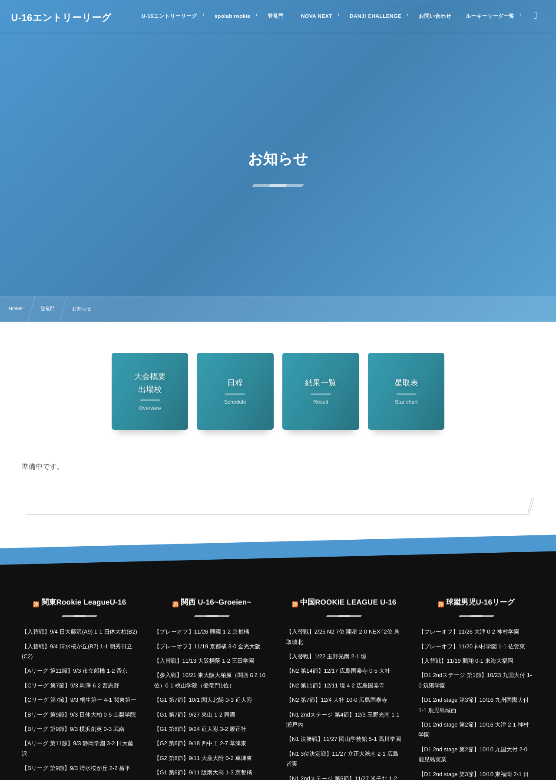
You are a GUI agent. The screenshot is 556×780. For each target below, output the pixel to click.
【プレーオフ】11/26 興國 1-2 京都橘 (201, 631)
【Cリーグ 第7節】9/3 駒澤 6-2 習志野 (70, 685)
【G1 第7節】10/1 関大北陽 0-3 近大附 (203, 700)
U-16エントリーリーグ (61, 18)
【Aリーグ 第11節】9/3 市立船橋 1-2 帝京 (75, 670)
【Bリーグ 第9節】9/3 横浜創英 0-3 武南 (73, 729)
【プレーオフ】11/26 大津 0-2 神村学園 (468, 631)
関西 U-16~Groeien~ (216, 597)
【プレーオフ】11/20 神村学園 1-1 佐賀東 (471, 646)
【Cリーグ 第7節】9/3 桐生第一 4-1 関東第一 (79, 700)
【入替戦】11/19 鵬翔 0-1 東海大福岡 (465, 660)
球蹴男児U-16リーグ (480, 597)
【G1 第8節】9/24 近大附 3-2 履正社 (200, 729)
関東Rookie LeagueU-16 (83, 597)
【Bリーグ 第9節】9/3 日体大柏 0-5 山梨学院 (79, 714)
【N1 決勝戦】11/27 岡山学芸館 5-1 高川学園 (343, 739)
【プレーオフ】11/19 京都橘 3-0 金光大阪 (207, 646)
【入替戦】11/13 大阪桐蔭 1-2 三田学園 (204, 660)
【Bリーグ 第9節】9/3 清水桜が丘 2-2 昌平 (76, 768)
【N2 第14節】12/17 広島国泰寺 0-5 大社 (338, 670)
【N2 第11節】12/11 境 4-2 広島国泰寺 (335, 685)
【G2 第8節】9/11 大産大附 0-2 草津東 (203, 758)
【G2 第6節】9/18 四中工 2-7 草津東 (200, 743)
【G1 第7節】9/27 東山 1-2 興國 (194, 714)
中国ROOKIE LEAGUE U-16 (348, 597)
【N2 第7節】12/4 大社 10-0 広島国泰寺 (336, 700)
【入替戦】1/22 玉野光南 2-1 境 (326, 656)
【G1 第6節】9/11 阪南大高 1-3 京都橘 (203, 772)
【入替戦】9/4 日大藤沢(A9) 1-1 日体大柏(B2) (79, 631)
